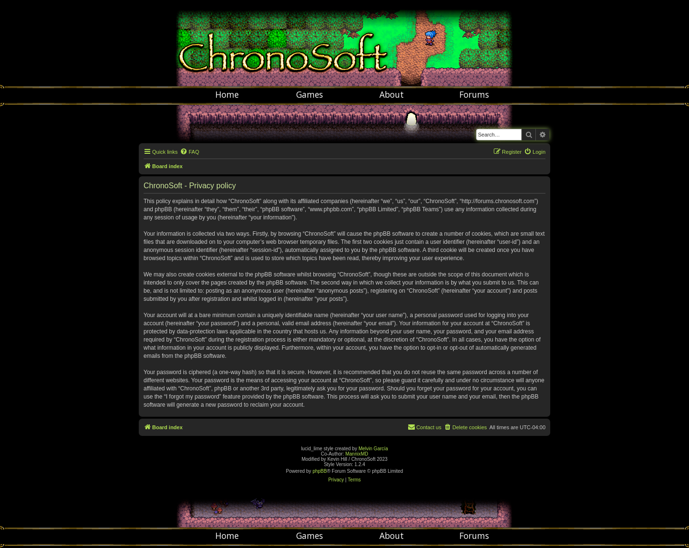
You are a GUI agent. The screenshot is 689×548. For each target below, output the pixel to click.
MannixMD (356, 454)
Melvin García (373, 448)
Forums (474, 94)
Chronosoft (344, 43)
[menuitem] (189, 152)
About (391, 94)
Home (227, 94)
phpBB (319, 471)
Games (309, 94)
